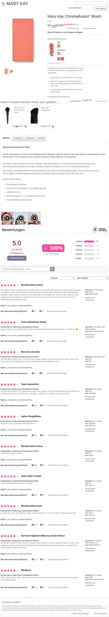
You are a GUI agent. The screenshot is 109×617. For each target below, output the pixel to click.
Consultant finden (74, 8)
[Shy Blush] (58, 59)
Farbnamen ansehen (54, 63)
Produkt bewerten (89, 28)
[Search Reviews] (29, 269)
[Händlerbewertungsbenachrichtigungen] (41, 311)
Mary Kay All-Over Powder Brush (19, 110)
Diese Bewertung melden (57, 311)
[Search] (91, 3)
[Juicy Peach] (23, 40)
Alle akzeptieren (100, 614)
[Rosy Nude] (58, 46)
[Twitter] (33, 311)
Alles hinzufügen (102, 101)
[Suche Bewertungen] (52, 269)
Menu (3, 3)
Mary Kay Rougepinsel (45, 109)
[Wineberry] (62, 59)
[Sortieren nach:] (62, 278)
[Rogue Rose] (58, 54)
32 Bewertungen (73, 28)
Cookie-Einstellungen (80, 614)
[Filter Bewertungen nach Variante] (92, 278)
